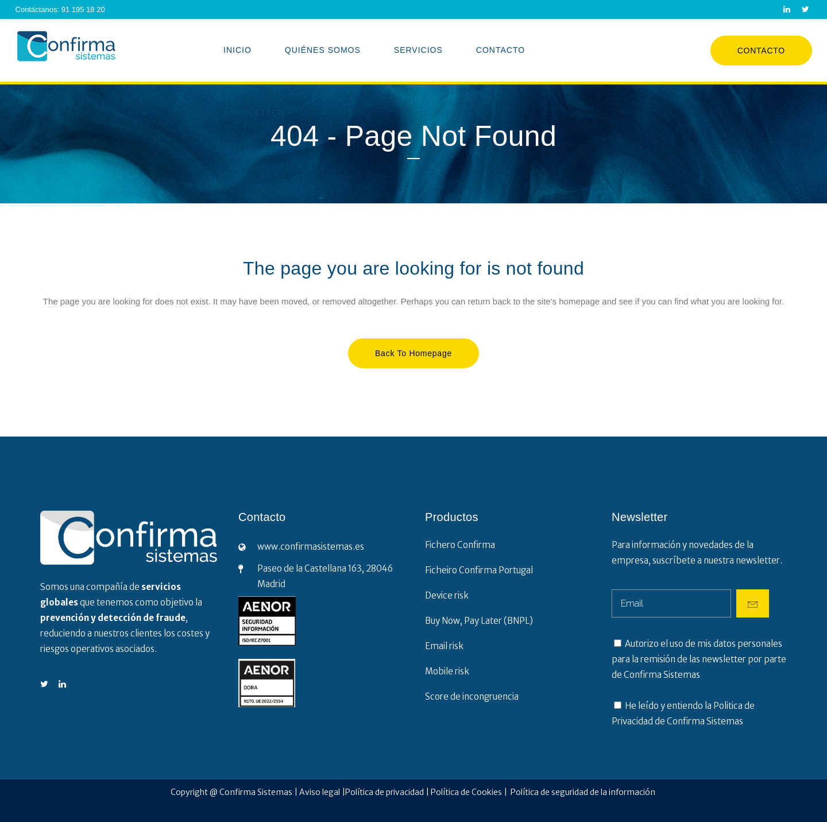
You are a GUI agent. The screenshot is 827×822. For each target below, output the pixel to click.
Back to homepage (413, 353)
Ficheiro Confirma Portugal (479, 570)
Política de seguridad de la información (584, 792)
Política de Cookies (467, 792)
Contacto (761, 50)
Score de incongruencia (472, 696)
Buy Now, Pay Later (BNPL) (479, 620)
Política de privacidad (384, 792)
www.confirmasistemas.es (310, 546)
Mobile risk (447, 671)
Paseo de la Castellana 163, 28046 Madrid (325, 576)
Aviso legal (319, 792)
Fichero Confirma (460, 544)
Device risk (447, 595)
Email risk (444, 645)
